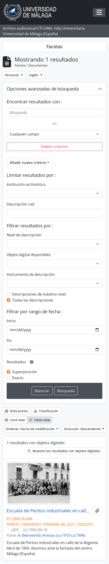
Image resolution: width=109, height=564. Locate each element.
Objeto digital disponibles (29, 254)
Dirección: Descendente (82, 429)
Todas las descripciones (32, 300)
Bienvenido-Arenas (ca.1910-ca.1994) (53, 535)
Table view (39, 420)
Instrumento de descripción (31, 274)
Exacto (18, 377)
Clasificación (46, 411)
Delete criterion (54, 146)
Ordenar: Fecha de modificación (31, 429)
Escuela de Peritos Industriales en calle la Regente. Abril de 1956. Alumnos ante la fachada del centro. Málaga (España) (48, 510)
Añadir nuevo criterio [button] (28, 162)
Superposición (24, 371)
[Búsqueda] (54, 112)
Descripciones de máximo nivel (39, 294)
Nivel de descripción (24, 234)
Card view (15, 420)
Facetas (54, 46)
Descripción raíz (21, 204)
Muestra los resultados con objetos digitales (63, 451)
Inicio (11, 320)
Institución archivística (26, 184)
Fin (9, 340)
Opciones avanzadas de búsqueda (43, 89)
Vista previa (16, 411)
